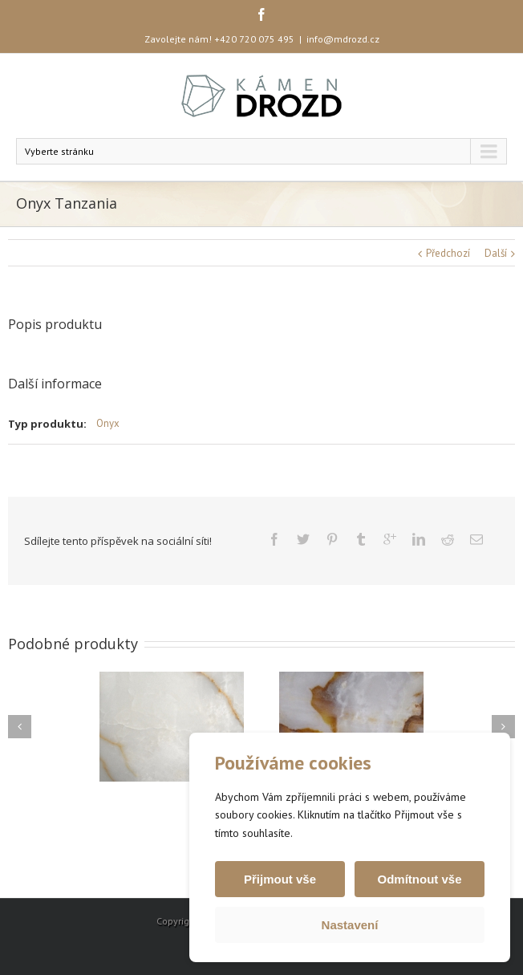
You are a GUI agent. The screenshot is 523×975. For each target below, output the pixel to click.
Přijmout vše (280, 879)
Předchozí (448, 253)
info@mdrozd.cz (342, 39)
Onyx (108, 423)
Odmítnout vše (419, 879)
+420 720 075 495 (254, 39)
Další (495, 253)
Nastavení (350, 925)
